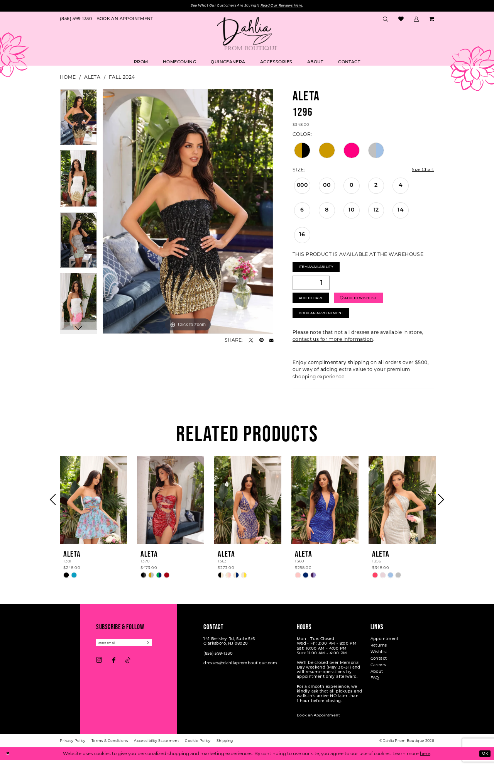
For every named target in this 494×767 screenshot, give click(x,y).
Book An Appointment (325, 320)
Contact (378, 666)
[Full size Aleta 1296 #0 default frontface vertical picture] (188, 212)
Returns (378, 652)
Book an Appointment (318, 723)
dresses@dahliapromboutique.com (240, 670)
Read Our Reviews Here (288, 6)
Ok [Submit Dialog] (483, 760)
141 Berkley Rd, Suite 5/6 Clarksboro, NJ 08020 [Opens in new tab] (229, 649)
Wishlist (378, 659)
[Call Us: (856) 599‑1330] (76, 20)
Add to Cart (313, 302)
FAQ (374, 685)
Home (68, 78)
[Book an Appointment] (125, 20)
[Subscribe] (157, 651)
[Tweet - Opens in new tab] (251, 340)
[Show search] (385, 20)
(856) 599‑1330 (218, 661)
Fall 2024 (122, 78)
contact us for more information (333, 347)
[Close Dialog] (8, 760)
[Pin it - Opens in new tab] (261, 340)
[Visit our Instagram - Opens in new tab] (99, 669)
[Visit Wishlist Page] (401, 20)
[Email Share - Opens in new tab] (271, 340)
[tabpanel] (78, 120)
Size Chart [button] (421, 170)
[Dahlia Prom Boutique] (247, 34)
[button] (416, 20)
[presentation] (93, 508)
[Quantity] (311, 286)
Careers (378, 672)
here (425, 760)
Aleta (92, 78)
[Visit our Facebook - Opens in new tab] (113, 669)
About (376, 679)
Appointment (384, 646)
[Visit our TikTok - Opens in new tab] (127, 669)
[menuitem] (76, 20)
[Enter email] (128, 651)
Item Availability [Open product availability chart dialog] (319, 268)
